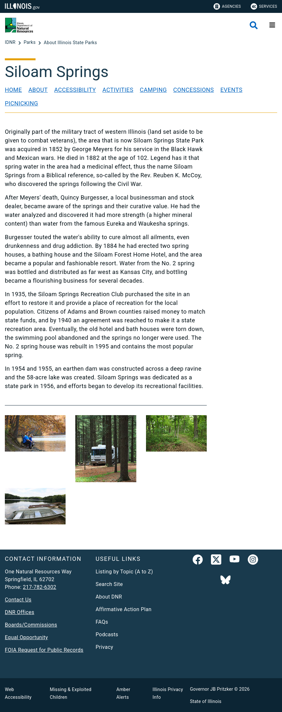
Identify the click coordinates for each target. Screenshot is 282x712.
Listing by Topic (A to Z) (124, 572)
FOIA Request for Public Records (44, 650)
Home (13, 89)
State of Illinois (206, 701)
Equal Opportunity (26, 637)
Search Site (109, 584)
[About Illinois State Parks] (70, 42)
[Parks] (30, 42)
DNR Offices (19, 612)
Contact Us (18, 600)
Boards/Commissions (31, 625)
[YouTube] (234, 560)
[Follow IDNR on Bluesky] (225, 580)
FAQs (102, 622)
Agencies (227, 6)
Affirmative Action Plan (123, 609)
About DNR (109, 597)
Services (264, 6)
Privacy (104, 647)
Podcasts (107, 634)
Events (231, 89)
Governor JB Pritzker (211, 689)
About (38, 89)
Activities (117, 89)
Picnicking (21, 103)
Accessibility (75, 89)
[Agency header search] (254, 25)
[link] (198, 560)
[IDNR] (11, 42)
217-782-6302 (39, 587)
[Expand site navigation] (272, 25)
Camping (153, 89)
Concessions (193, 89)
